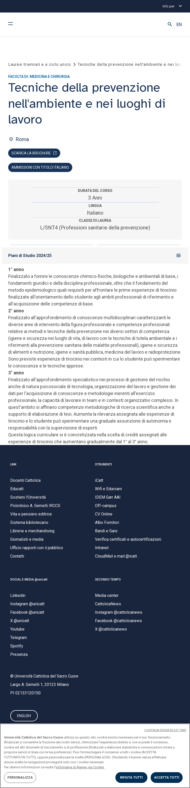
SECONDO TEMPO (108, 579)
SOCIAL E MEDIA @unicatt (29, 579)
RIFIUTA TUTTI (131, 777)
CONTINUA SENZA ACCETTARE (165, 730)
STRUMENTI (103, 464)
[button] (170, 24)
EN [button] (179, 24)
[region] (95, 755)
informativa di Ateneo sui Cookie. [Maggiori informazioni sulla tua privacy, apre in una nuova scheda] (80, 767)
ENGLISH (24, 716)
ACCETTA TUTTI (167, 777)
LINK (13, 464)
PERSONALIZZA (20, 777)
